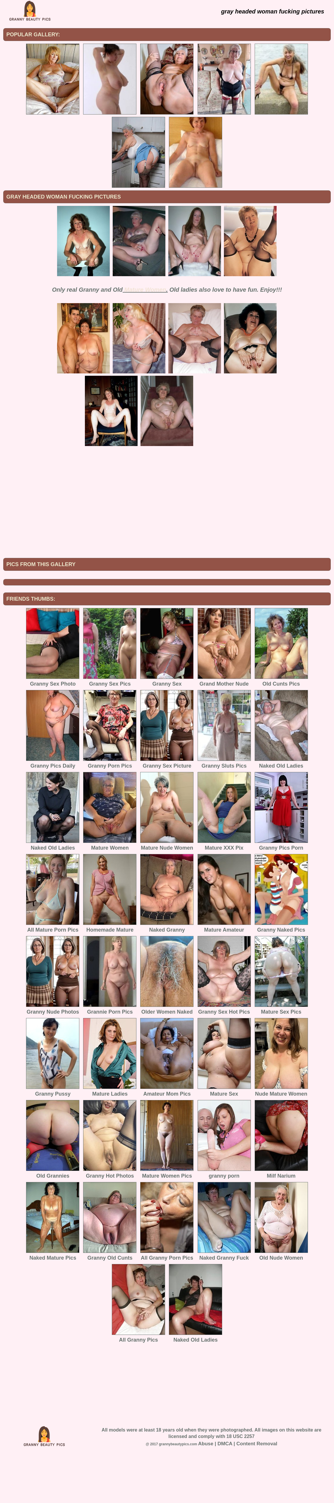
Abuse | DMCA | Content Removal (238, 1492)
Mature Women (145, 289)
